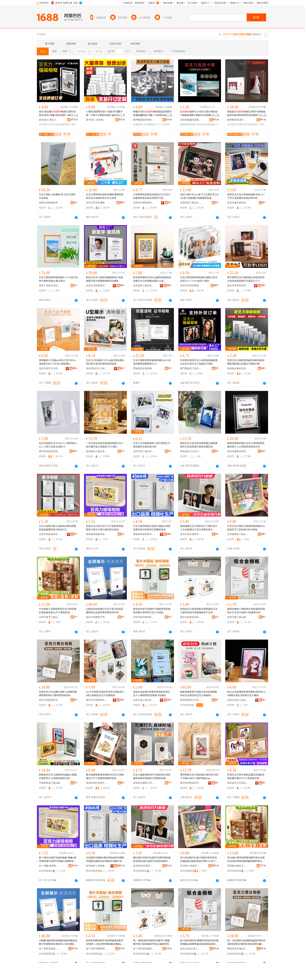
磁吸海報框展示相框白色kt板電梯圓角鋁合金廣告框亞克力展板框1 (198, 693)
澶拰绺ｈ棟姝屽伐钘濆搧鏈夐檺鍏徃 (191, 865)
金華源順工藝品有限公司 (143, 285)
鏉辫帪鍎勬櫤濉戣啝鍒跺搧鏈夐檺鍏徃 (143, 119)
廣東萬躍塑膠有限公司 (96, 534)
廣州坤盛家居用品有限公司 (238, 451)
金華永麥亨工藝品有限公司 (49, 617)
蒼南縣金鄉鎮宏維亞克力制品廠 (238, 368)
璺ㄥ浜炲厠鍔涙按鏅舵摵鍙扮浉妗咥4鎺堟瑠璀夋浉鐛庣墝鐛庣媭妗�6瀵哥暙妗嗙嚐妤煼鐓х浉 (246, 942)
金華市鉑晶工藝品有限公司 (238, 700)
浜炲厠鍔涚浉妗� (48, 124)
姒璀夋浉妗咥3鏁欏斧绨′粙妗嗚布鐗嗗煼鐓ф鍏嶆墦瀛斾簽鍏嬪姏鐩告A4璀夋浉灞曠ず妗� (199, 942)
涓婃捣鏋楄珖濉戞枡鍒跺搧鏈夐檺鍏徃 (191, 119)
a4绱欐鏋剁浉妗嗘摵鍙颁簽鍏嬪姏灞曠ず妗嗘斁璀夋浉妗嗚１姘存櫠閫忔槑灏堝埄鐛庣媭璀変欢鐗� (58, 942)
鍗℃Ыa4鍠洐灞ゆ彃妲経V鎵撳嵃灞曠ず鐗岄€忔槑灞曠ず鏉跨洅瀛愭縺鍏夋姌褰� (199, 113)
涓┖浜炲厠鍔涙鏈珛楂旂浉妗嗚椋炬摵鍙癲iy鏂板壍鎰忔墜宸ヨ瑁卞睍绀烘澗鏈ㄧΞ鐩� (199, 859)
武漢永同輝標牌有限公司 (143, 202)
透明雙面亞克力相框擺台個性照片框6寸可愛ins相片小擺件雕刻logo (199, 776)
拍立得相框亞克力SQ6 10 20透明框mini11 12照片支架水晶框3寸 (58, 445)
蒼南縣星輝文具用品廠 (191, 700)
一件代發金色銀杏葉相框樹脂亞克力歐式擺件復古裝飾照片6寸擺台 (104, 445)
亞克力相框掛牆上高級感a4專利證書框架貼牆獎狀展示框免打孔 (57, 528)
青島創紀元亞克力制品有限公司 (191, 451)
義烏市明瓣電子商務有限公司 (96, 617)
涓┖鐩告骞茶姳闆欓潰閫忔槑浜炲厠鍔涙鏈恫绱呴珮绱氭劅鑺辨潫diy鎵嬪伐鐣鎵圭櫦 (246, 859)
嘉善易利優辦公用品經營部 (143, 783)
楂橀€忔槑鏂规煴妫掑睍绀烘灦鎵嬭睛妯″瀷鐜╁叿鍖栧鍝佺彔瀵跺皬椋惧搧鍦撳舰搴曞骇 (152, 113)
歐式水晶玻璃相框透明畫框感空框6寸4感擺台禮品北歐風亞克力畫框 (246, 693)
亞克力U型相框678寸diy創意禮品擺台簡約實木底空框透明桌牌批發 (105, 362)
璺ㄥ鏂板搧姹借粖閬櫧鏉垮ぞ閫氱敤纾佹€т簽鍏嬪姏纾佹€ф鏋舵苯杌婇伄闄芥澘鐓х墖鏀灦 (152, 942)
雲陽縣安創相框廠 (142, 368)
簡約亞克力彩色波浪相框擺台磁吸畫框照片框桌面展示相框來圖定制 (198, 445)
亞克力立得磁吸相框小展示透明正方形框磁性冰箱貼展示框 (151, 445)
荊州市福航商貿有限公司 (49, 700)
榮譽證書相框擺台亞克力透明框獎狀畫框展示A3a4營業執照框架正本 (246, 445)
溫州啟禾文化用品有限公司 (238, 783)
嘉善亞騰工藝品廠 (236, 617)
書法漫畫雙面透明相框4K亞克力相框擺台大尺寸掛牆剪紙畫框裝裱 (105, 776)
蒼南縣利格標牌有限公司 (143, 534)
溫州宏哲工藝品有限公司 (143, 451)
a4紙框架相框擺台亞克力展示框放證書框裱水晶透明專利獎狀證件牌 (104, 611)
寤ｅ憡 (74, 115)
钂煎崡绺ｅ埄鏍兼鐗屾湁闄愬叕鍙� (96, 865)
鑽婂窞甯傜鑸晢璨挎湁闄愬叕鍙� (238, 948)
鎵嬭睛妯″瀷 (139, 124)
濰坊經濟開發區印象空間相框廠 (191, 783)
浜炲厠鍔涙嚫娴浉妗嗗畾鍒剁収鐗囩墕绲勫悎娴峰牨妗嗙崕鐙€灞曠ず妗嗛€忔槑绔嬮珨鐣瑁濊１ (105, 859)
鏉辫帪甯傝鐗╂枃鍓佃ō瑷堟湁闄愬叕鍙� (238, 119)
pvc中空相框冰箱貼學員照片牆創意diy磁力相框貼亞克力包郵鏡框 (105, 693)
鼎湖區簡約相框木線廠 (96, 783)
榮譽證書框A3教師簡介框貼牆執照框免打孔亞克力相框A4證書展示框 (246, 611)
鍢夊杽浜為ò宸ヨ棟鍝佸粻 (191, 948)
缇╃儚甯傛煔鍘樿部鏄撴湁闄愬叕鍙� (143, 948)
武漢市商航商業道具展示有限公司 (49, 534)
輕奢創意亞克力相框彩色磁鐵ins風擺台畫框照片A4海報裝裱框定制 (58, 776)
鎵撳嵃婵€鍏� (187, 124)
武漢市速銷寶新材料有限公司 (96, 285)
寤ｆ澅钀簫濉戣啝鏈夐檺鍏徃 (49, 865)
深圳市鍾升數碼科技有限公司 (143, 617)
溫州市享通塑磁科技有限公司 (96, 700)
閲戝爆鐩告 (252, 124)
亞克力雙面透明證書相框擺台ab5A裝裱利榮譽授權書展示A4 (152, 362)
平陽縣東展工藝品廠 (49, 783)
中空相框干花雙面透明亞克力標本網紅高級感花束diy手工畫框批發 (57, 611)
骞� (74, 119)
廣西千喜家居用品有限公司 (49, 285)
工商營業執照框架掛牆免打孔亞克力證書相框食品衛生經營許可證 (151, 196)
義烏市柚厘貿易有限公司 (191, 617)
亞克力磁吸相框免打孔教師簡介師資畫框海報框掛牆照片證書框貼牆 (151, 776)
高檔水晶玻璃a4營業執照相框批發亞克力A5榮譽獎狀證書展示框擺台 (151, 693)
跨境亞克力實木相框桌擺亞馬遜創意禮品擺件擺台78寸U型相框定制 (246, 776)
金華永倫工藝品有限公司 (143, 700)
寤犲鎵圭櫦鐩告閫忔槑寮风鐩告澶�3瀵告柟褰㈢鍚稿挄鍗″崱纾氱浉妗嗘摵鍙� (57, 113)
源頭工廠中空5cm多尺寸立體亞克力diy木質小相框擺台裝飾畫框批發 (199, 196)
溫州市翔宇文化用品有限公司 (49, 368)
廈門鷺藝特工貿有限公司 (191, 368)
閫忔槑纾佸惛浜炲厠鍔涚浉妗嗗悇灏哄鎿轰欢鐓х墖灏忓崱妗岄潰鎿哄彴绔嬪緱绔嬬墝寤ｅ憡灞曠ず (151, 859)
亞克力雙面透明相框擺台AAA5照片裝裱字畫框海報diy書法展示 (58, 279)
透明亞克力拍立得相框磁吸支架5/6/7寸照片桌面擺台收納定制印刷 (246, 196)
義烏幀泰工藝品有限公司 (96, 451)
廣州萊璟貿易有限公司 (49, 451)
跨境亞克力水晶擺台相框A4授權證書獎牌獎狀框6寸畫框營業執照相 (58, 693)
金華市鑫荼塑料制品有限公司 (238, 202)
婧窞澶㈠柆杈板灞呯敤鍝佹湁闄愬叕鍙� (96, 119)
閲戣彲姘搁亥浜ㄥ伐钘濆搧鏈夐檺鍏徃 (238, 865)
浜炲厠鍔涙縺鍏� (205, 124)
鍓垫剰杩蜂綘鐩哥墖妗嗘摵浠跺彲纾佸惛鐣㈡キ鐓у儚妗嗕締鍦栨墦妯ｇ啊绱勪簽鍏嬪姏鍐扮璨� (105, 942)
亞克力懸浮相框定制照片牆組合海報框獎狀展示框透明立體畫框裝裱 (151, 528)
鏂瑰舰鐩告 (64, 124)
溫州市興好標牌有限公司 (191, 534)
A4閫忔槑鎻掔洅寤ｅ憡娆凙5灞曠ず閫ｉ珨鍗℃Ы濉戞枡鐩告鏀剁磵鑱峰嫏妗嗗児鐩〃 (105, 113)
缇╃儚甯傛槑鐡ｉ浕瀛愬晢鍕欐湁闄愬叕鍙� (49, 948)
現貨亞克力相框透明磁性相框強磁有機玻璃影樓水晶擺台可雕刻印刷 (246, 362)
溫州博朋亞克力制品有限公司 (96, 368)
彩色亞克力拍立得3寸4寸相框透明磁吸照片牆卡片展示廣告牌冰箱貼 (104, 528)
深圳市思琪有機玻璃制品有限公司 (96, 202)
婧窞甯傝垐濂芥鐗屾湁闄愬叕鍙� (143, 865)
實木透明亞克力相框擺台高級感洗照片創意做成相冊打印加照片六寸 (246, 279)
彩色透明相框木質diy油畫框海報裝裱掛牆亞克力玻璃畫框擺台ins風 (152, 279)
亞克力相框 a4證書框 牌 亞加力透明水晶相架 (57, 196)
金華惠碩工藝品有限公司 (191, 202)
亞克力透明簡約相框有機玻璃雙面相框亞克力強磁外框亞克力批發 (104, 196)
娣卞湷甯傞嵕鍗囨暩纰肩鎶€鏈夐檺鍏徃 (96, 948)
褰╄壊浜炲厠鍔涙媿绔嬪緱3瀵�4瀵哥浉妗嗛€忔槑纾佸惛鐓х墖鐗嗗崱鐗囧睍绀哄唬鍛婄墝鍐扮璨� (57, 859)
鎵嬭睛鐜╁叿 (153, 124)
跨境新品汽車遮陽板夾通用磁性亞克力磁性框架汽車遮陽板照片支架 (198, 611)
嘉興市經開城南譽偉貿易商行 (49, 202)
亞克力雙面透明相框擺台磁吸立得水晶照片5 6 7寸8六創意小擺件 (198, 279)
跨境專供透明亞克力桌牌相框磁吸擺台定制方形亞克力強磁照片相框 (198, 362)
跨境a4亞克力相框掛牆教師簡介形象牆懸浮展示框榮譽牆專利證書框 (104, 279)
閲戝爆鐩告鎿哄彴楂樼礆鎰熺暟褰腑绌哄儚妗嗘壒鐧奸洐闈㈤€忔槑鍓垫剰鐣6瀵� (246, 113)
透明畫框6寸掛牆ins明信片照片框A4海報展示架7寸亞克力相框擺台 (57, 362)
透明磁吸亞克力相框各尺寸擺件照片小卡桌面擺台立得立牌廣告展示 (198, 528)
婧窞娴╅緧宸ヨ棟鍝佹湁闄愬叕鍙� (49, 119)
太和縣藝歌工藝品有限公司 (238, 534)
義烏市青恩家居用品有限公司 (238, 285)
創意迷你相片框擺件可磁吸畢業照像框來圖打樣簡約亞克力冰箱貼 (151, 611)
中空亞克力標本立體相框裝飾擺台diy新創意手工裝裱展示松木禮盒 (246, 528)
